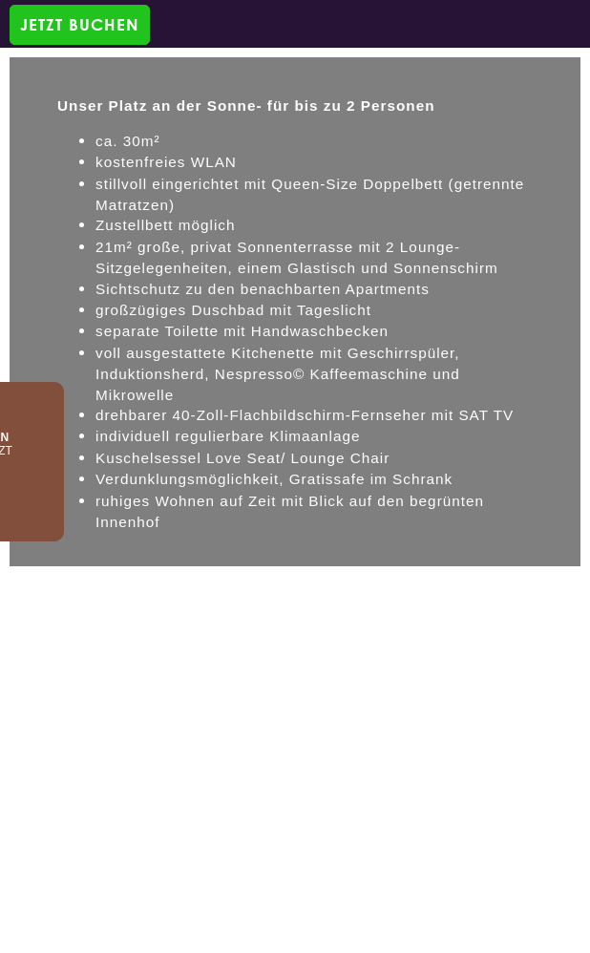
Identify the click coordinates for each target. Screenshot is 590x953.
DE (67, 583)
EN (104, 583)
